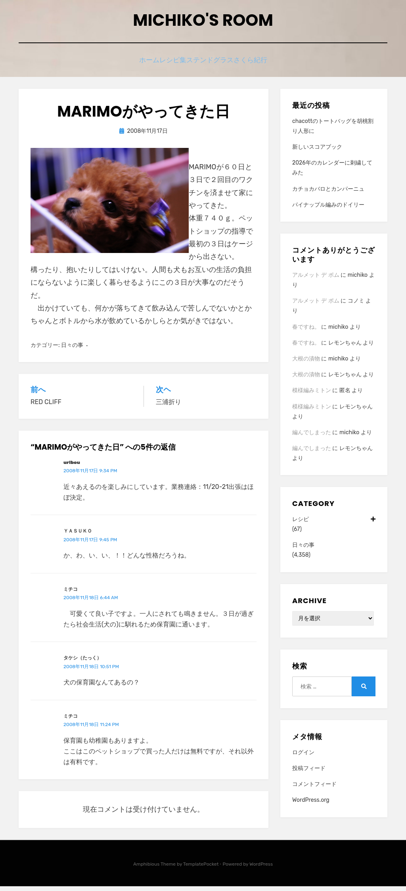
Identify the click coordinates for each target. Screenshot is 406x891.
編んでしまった (311, 437)
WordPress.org (310, 804)
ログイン (303, 757)
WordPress (261, 869)
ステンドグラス (215, 64)
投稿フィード (309, 773)
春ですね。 (306, 331)
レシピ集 (170, 64)
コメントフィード (314, 789)
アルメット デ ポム (315, 279)
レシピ (333, 524)
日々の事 (72, 350)
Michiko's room (203, 23)
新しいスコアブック (317, 151)
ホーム (138, 64)
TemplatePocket (201, 869)
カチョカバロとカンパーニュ (328, 193)
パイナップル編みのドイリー (328, 209)
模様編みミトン (311, 395)
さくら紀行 (263, 64)
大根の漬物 (306, 363)
